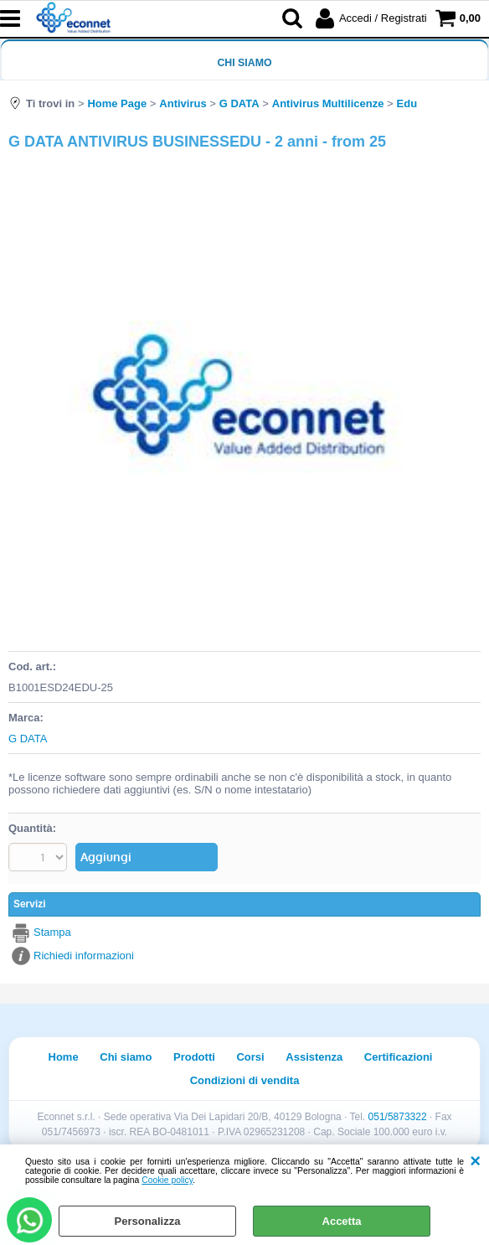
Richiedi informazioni (83, 955)
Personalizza (148, 1221)
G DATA (27, 738)
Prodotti (194, 1057)
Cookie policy (167, 1180)
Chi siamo (244, 63)
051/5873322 (397, 1117)
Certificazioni (398, 1057)
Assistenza (314, 1057)
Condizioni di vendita (245, 1080)
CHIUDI (475, 1161)
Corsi (250, 1057)
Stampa (52, 932)
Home (64, 1057)
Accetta (342, 1221)
